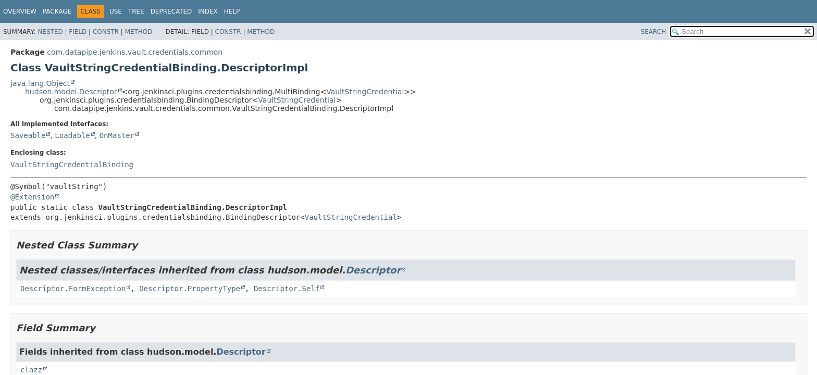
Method (139, 31)
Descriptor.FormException (73, 288)
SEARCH (653, 31)
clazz (31, 370)
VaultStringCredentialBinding (71, 164)
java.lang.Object (40, 83)
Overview (19, 11)
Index (208, 11)
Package (57, 11)
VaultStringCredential (365, 92)
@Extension (32, 197)
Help (232, 11)
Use (115, 11)
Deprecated (171, 11)
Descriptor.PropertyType (189, 288)
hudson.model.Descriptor (71, 92)
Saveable (27, 135)
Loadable (72, 135)
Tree (136, 11)
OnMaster (117, 135)
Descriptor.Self (286, 288)
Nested (50, 31)
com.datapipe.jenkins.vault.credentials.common (134, 52)
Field (77, 31)
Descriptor (373, 270)
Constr (106, 31)
